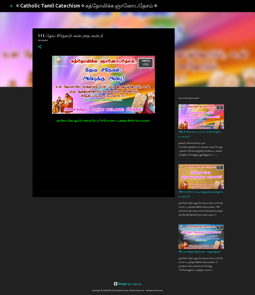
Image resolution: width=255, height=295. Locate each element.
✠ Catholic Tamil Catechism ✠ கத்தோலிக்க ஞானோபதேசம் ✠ (86, 5)
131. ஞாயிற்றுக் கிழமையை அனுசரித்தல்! (199, 251)
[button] (40, 47)
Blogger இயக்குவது (127, 283)
